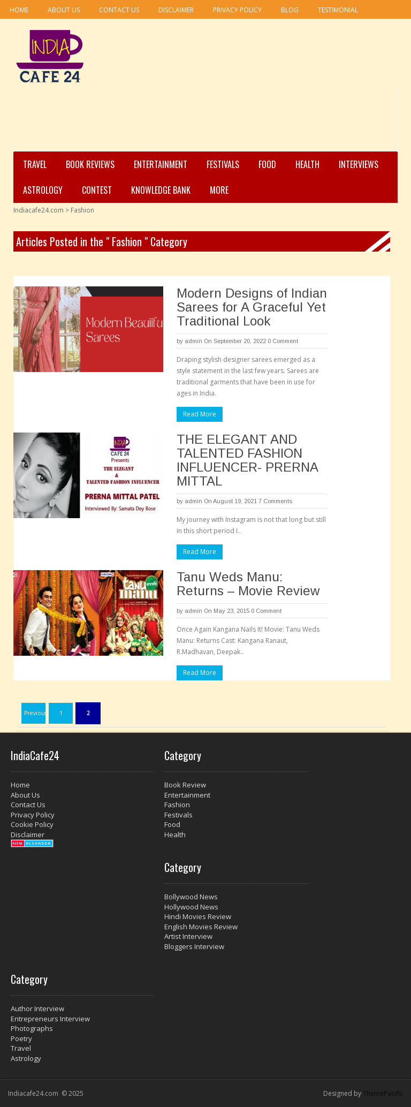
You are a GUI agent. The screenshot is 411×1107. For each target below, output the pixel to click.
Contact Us (119, 9)
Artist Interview (188, 936)
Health (307, 164)
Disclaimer (176, 9)
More (219, 190)
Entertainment (160, 164)
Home (19, 9)
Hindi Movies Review (197, 916)
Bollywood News (191, 896)
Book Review (185, 785)
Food (267, 164)
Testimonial (338, 9)
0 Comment (283, 341)
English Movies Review (201, 926)
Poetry (21, 1038)
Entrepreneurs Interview (50, 1018)
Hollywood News (191, 907)
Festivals (223, 164)
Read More (199, 414)
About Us (64, 9)
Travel (35, 164)
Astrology (43, 190)
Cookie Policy (32, 824)
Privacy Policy (237, 9)
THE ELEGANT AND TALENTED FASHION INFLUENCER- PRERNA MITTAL (247, 460)
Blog (290, 9)
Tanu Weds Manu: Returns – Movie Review (248, 584)
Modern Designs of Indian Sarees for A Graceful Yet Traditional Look (252, 307)
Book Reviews (90, 164)
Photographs (32, 1028)
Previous (35, 713)
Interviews (358, 164)
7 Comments (275, 501)
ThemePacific (383, 1093)
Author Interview (37, 1008)
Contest (97, 190)
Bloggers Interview (194, 946)
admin (193, 341)
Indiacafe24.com (38, 210)
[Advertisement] (202, 124)
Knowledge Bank (161, 190)
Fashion (177, 804)
